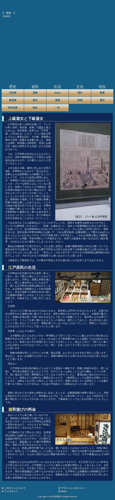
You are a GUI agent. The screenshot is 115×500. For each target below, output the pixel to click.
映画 (80, 100)
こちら (20, 331)
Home (58, 92)
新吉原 (12, 100)
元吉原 (12, 92)
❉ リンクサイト (9, 491)
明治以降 (13, 107)
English (6, 16)
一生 (57, 107)
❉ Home (62, 491)
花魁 (35, 92)
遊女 (35, 100)
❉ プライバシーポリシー (71, 488)
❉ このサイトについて (13, 488)
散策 (102, 92)
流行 (80, 92)
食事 (57, 100)
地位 (35, 107)
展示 (102, 100)
